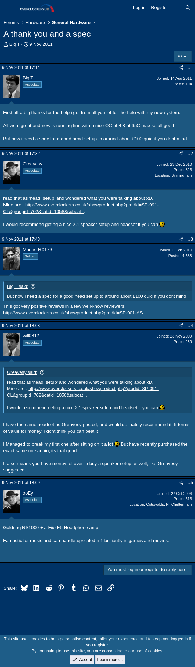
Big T (14, 44)
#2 (190, 153)
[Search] (188, 8)
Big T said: (17, 286)
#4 (190, 325)
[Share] (181, 68)
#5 (190, 482)
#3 (190, 239)
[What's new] (176, 8)
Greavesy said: (22, 372)
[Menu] (9, 8)
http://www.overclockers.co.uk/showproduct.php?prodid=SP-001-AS (73, 312)
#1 (190, 67)
